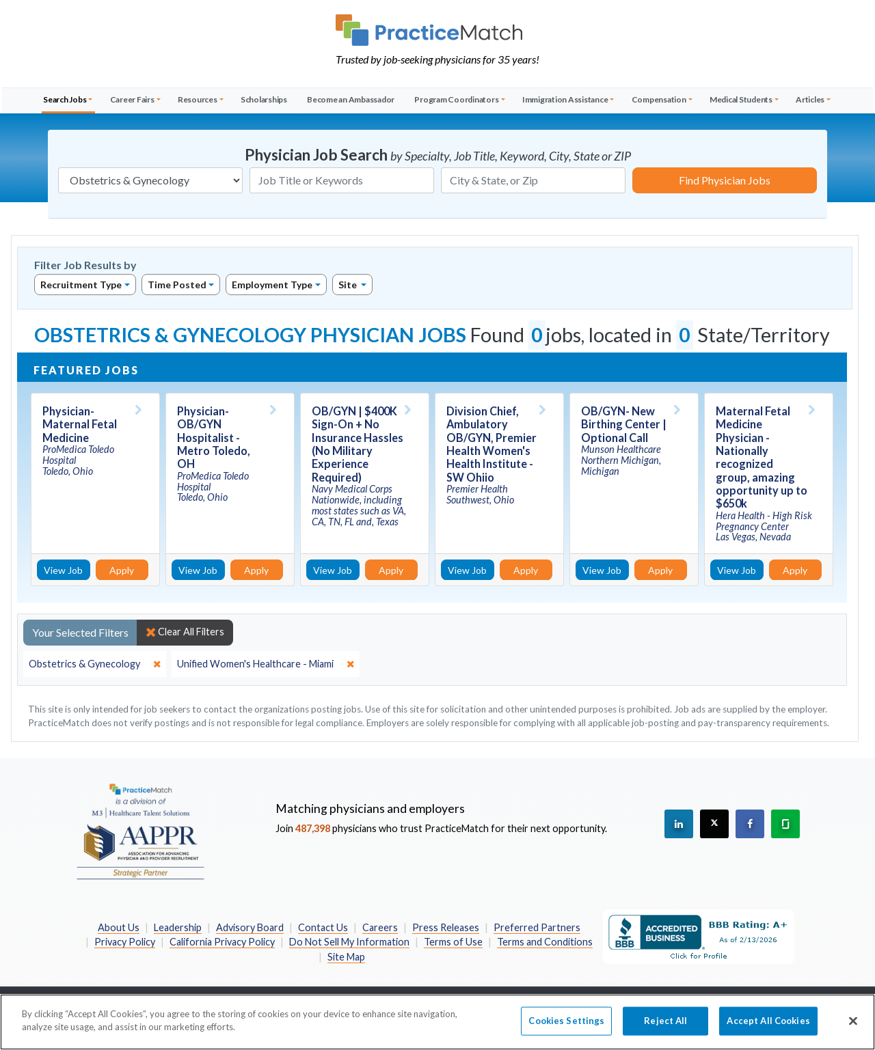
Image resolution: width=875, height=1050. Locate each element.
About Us (118, 927)
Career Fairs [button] (132, 99)
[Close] (853, 1027)
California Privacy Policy (222, 942)
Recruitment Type (81, 284)
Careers (380, 927)
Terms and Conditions (545, 942)
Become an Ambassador (350, 99)
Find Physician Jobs (724, 180)
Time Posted (177, 284)
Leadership (178, 927)
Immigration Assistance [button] (565, 99)
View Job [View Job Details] (63, 570)
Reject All (665, 1026)
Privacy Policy (124, 942)
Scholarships (264, 99)
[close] (95, 664)
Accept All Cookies (768, 1026)
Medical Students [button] (741, 99)
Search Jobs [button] (64, 99)
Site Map (346, 957)
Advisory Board (250, 927)
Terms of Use (453, 942)
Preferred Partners (537, 927)
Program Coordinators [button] (456, 99)
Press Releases (445, 927)
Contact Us (323, 927)
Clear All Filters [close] (185, 632)
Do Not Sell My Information (349, 942)
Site (348, 284)
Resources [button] (197, 99)
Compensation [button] (659, 99)
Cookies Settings (566, 1026)
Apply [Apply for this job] (121, 570)
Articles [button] (810, 99)
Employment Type (272, 284)
